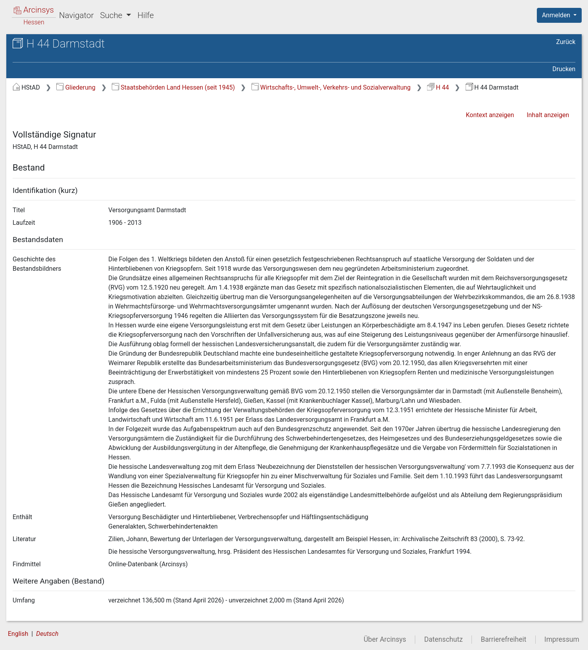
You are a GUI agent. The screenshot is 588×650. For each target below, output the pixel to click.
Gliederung (75, 87)
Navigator (76, 15)
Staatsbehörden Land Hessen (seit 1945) (173, 87)
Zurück (565, 42)
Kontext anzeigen (490, 115)
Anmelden (557, 15)
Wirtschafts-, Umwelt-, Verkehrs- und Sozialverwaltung (331, 87)
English (18, 633)
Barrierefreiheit (504, 639)
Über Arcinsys (385, 639)
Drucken (564, 69)
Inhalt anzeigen (548, 115)
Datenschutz (443, 639)
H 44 (438, 87)
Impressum (561, 639)
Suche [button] (112, 15)
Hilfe (145, 15)
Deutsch (47, 633)
